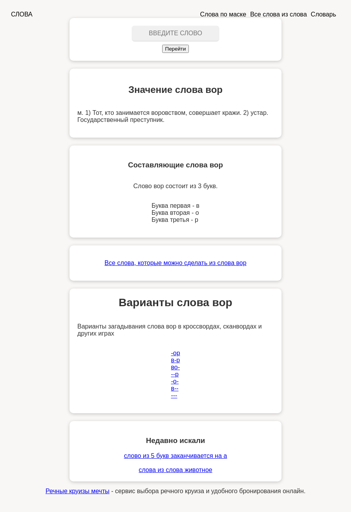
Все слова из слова (278, 14)
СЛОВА (22, 14)
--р (175, 374)
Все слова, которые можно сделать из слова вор (175, 263)
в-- (174, 388)
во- (175, 367)
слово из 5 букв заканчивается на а (175, 455)
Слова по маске (223, 14)
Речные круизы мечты (78, 491)
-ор (175, 353)
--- (174, 395)
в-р (175, 360)
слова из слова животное (175, 470)
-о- (175, 381)
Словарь (323, 14)
